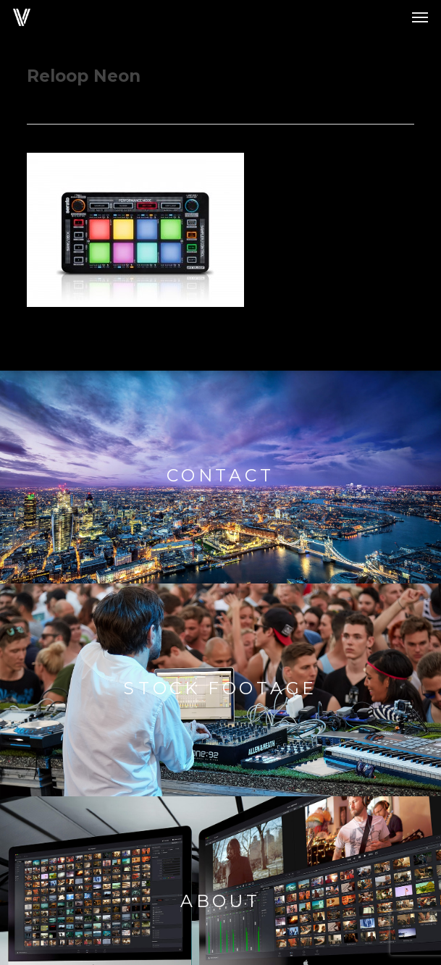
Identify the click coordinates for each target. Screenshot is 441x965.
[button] (420, 17)
